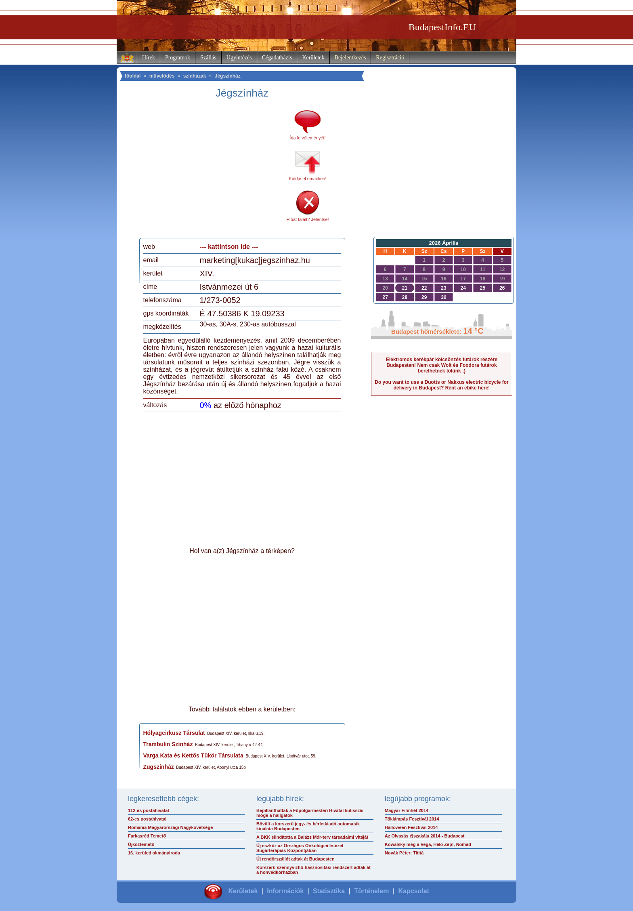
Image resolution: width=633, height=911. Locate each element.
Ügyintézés (239, 58)
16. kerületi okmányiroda (154, 852)
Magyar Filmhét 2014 (406, 810)
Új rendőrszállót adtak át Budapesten (295, 858)
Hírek (148, 58)
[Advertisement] (211, 171)
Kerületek (313, 58)
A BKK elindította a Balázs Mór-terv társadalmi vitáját (312, 837)
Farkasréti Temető (147, 835)
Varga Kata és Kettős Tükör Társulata (193, 755)
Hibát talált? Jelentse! (307, 219)
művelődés (162, 76)
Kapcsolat (413, 891)
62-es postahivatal (147, 818)
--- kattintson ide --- (229, 246)
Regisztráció (390, 58)
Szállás (208, 58)
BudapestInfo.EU (442, 27)
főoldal (132, 76)
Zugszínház (158, 767)
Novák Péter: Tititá (404, 852)
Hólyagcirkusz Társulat (174, 733)
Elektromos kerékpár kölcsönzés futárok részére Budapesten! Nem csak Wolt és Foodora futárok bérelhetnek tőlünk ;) (441, 365)
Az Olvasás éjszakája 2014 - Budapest (425, 835)
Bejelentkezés (350, 58)
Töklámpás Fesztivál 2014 (412, 818)
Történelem (371, 891)
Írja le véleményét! (307, 137)
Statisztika (329, 891)
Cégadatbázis (277, 58)
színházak (194, 76)
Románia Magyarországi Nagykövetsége (170, 827)
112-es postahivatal (148, 810)
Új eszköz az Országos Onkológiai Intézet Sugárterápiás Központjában (300, 848)
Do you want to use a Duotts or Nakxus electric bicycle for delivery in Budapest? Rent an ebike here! (441, 385)
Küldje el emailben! (308, 178)
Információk (285, 891)
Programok (177, 58)
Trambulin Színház (168, 744)
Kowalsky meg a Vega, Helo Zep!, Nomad (428, 844)
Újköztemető (141, 844)
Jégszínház (228, 76)
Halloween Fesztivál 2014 (411, 827)
